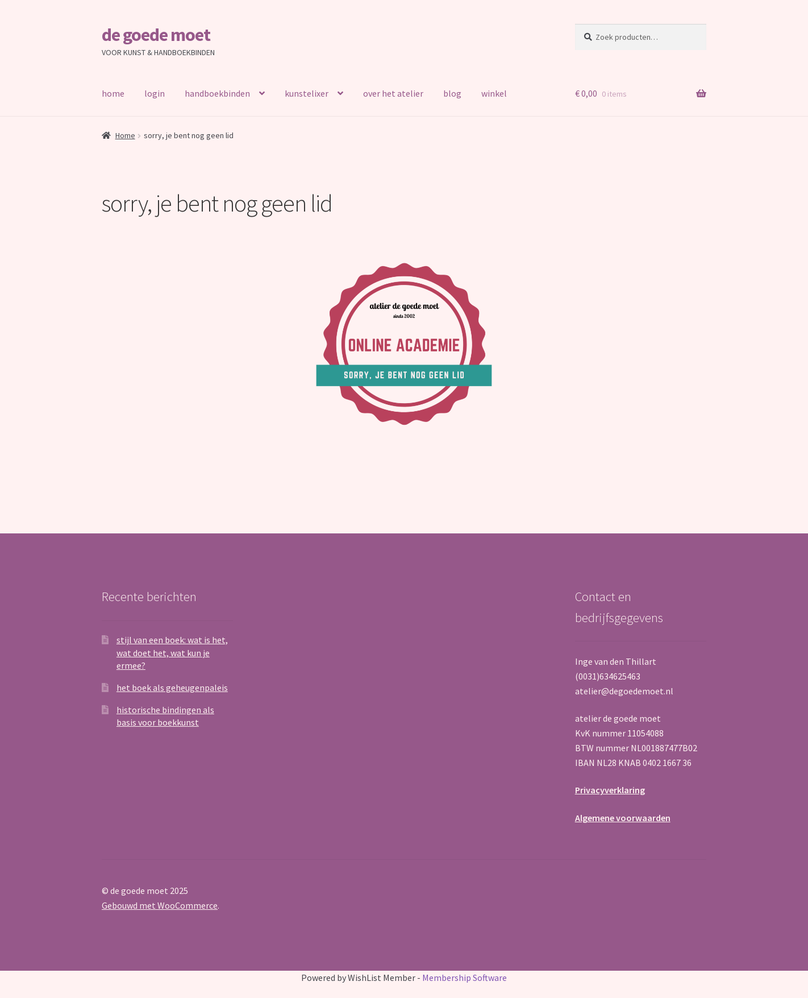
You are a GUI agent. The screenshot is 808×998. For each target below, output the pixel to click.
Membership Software (464, 977)
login (154, 93)
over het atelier (393, 93)
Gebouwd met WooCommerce (160, 905)
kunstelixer (306, 93)
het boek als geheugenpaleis (172, 687)
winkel (494, 93)
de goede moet (156, 34)
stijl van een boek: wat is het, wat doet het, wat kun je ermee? (172, 652)
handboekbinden (217, 93)
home (113, 93)
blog (452, 93)
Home (125, 135)
